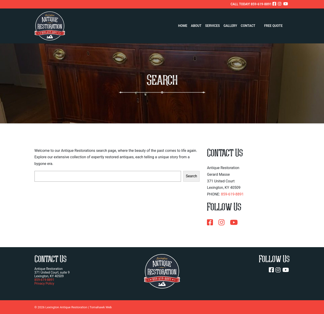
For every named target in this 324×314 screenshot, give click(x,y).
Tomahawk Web (100, 307)
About (196, 24)
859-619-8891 (232, 194)
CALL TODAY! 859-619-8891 (251, 4)
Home (182, 24)
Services (212, 24)
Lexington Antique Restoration (66, 307)
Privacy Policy (44, 283)
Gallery (230, 24)
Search (191, 176)
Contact (248, 24)
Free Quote (273, 24)
